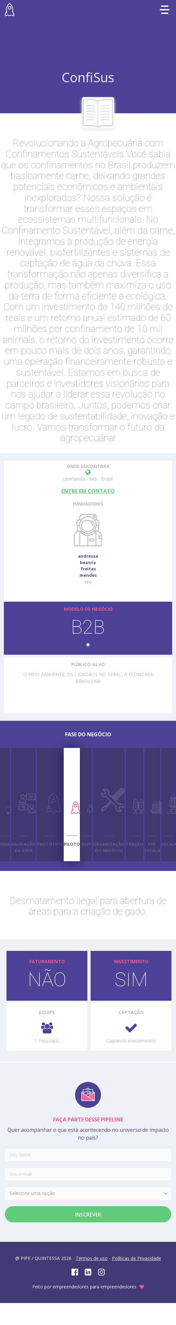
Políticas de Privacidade (136, 1258)
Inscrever (88, 1214)
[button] (88, 644)
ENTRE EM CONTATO (88, 491)
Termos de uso (92, 1258)
